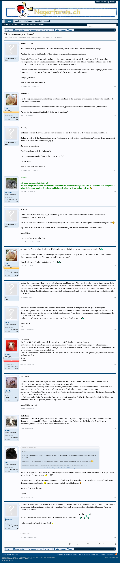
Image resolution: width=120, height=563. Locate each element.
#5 (115, 242)
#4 (115, 191)
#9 (115, 364)
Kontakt (93, 554)
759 (17, 201)
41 (17, 400)
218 (17, 471)
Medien (18, 21)
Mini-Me (8, 391)
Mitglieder (28, 21)
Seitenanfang (110, 554)
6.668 (16, 368)
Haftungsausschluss (84, 554)
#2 (115, 115)
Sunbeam (8, 519)
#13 (115, 537)
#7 (115, 297)
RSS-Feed (116, 554)
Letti (6, 108)
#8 (115, 329)
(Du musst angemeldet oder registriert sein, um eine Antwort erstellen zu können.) (92, 544)
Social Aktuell (7, 554)
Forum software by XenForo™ (18, 557)
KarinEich (8, 192)
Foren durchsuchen (11, 24)
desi (6, 462)
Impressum (60, 554)
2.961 (16, 119)
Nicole (7, 430)
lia (6, 298)
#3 (115, 170)
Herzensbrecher (47, 37)
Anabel (7, 354)
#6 (115, 266)
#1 (115, 86)
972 (17, 439)
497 (17, 331)
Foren (9, 21)
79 (17, 528)
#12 (115, 497)
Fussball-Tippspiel (42, 21)
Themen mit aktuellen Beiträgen (32, 24)
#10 (115, 408)
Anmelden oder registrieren (105, 2)
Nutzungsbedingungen (111, 557)
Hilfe (97, 554)
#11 (115, 428)
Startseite (102, 554)
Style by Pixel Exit (8, 560)
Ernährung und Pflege (25, 37)
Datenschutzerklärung (70, 554)
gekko (7, 322)
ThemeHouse (28, 558)
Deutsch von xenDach (46, 557)
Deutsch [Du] (15, 554)
